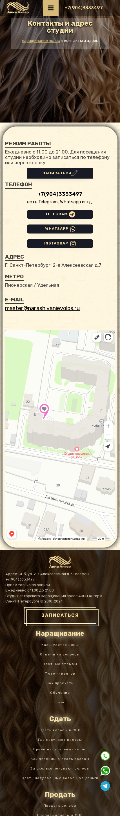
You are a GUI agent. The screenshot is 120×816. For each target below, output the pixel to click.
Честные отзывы (60, 664)
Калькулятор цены (60, 645)
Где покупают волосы (60, 740)
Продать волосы (60, 806)
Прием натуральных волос (60, 749)
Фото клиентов (60, 673)
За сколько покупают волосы (60, 768)
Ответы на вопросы (60, 654)
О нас (60, 702)
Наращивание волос (41, 40)
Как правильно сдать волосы (60, 759)
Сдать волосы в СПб (60, 730)
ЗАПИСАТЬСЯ (60, 615)
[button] (83, 8)
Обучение (60, 693)
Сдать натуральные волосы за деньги (60, 778)
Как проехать (60, 683)
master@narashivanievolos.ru (42, 308)
